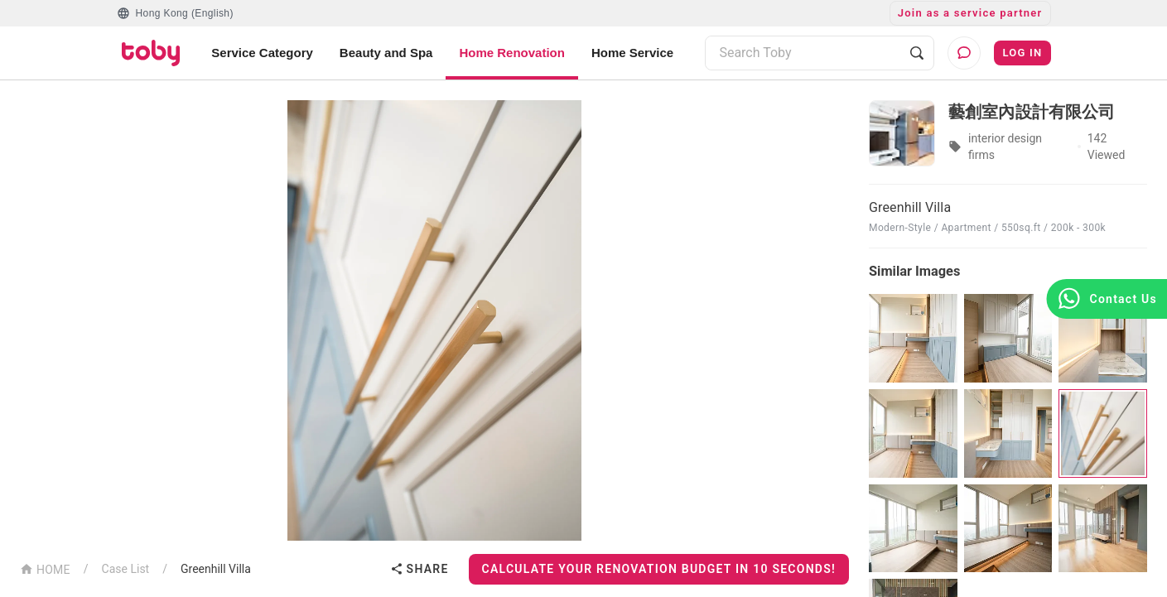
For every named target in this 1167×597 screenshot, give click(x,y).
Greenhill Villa (216, 568)
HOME (45, 568)
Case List (126, 568)
